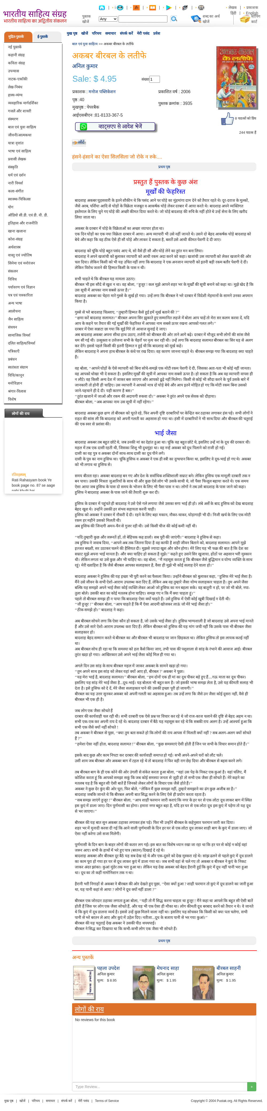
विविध (12, 279)
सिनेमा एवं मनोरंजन (21, 263)
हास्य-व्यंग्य (15, 95)
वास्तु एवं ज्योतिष (20, 255)
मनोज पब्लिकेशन (102, 91)
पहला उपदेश (108, 968)
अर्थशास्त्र (14, 247)
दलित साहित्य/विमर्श (21, 343)
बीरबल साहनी (229, 968)
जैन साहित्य (15, 319)
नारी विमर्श (15, 183)
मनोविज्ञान (15, 383)
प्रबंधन (12, 359)
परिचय (96, 33)
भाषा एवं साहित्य (19, 151)
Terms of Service (107, 1101)
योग (10, 207)
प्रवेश (156, 33)
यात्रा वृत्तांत (15, 143)
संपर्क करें (126, 33)
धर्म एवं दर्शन (17, 175)
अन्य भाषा (15, 303)
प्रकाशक (252, 7)
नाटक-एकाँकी (18, 79)
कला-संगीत (15, 191)
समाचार (110, 33)
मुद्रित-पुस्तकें (16, 37)
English (252, 13)
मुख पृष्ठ (72, 33)
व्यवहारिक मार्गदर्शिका (23, 103)
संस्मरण (13, 119)
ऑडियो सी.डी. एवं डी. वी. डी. (28, 215)
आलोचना (14, 311)
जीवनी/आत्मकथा (20, 135)
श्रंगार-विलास (17, 391)
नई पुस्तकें (15, 47)
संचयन (12, 327)
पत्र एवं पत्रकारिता (20, 295)
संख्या (145, 79)
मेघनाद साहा (168, 968)
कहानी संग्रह (16, 55)
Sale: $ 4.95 (94, 79)
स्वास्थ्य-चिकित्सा (19, 199)
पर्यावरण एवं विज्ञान (21, 287)
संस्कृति (13, 167)
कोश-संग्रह (15, 239)
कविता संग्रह (16, 63)
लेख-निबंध (15, 87)
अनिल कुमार (85, 66)
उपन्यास (13, 71)
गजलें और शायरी (19, 111)
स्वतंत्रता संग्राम (18, 367)
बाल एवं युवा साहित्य (22, 127)
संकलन (13, 271)
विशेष (12, 399)
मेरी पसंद (143, 33)
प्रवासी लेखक (17, 159)
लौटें (81, 142)
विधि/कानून (16, 375)
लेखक (233, 7)
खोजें (84, 33)
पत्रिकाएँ (13, 351)
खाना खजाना (17, 231)
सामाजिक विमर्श (19, 335)
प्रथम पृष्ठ (164, 167)
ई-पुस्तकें (42, 37)
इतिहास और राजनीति (23, 223)
